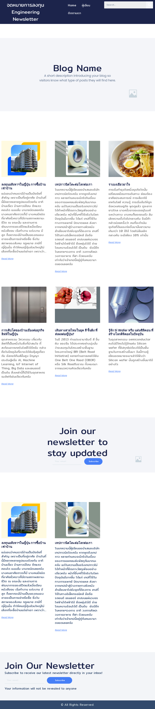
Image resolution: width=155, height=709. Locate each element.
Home (72, 5)
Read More (7, 259)
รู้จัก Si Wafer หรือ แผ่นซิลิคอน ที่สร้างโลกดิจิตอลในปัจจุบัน (131, 332)
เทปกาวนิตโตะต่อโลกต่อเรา (73, 184)
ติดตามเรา (74, 13)
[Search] (149, 4)
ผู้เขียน (86, 5)
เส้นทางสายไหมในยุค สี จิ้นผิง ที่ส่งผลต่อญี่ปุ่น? (76, 332)
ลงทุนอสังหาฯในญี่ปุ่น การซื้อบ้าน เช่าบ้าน (23, 186)
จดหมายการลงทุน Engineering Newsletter (25, 12)
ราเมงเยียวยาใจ (119, 184)
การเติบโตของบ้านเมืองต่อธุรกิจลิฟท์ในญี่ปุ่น (22, 332)
